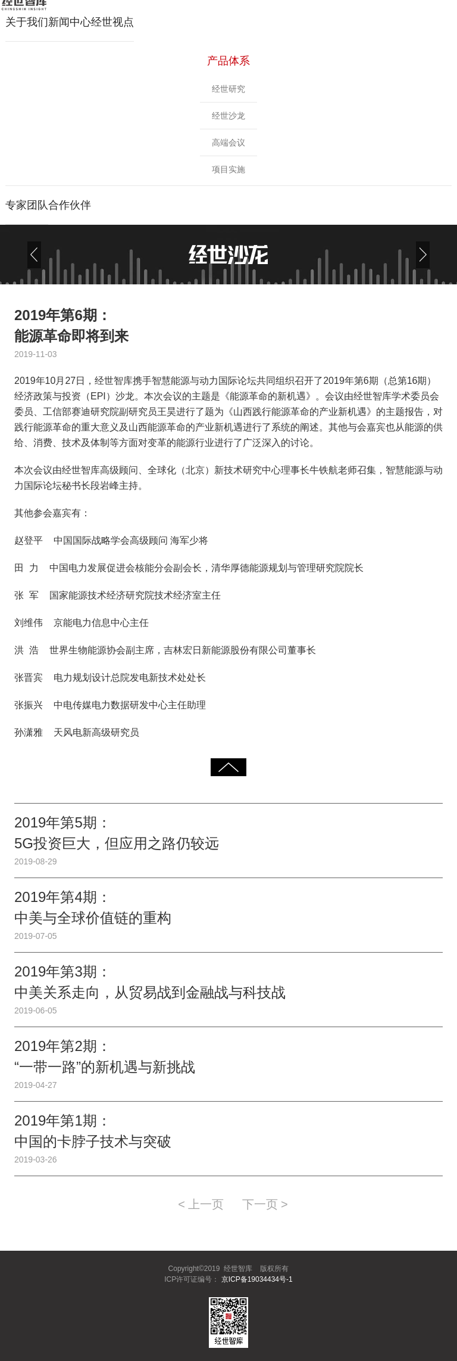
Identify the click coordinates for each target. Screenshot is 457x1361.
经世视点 (112, 22)
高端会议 (228, 142)
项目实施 (228, 169)
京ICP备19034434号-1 (255, 1279)
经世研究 (228, 89)
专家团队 (26, 205)
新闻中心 (69, 22)
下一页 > (265, 1204)
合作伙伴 (69, 205)
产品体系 (228, 61)
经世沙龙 (228, 115)
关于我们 (26, 22)
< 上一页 (201, 1204)
